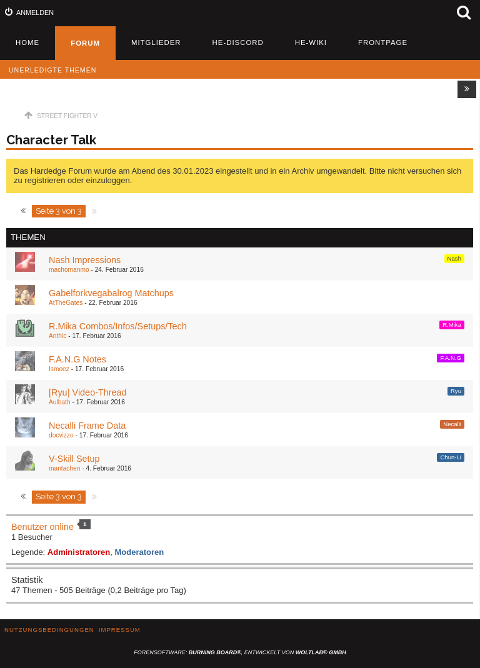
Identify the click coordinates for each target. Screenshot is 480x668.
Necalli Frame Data (87, 426)
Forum (85, 43)
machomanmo (69, 269)
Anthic (57, 335)
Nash (454, 258)
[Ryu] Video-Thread (88, 392)
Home (27, 42)
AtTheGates (65, 302)
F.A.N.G (450, 357)
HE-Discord (238, 42)
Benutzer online (42, 527)
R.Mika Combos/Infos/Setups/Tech (118, 326)
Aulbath (60, 402)
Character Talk (51, 139)
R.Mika (451, 324)
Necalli (452, 424)
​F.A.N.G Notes (77, 359)
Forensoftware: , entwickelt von (240, 652)
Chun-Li (450, 457)
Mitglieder (156, 42)
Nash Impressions (85, 260)
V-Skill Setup (74, 459)
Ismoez (59, 369)
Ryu (456, 390)
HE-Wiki (311, 42)
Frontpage (383, 42)
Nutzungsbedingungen (49, 629)
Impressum (120, 629)
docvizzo (61, 435)
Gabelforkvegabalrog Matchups (111, 293)
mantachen (64, 468)
